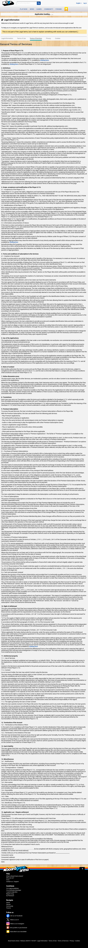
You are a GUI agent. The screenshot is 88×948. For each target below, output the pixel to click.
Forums (59, 9)
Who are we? (10, 878)
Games (39, 9)
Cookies (77, 941)
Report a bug (10, 894)
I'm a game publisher (12, 888)
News (32, 9)
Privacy (72, 941)
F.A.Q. (8, 880)
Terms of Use (53, 941)
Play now (23, 9)
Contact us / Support (12, 881)
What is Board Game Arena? (14, 876)
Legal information (42, 941)
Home (8, 902)
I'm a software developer (13, 890)
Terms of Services (63, 941)
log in (85, 3)
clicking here (44, 60)
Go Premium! (10, 895)
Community (48, 9)
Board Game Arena (13, 941)
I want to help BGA (11, 892)
